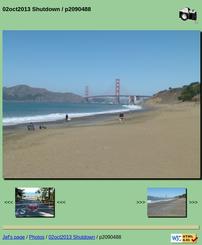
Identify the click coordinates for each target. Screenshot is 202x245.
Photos (37, 237)
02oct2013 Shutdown (72, 237)
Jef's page (13, 237)
